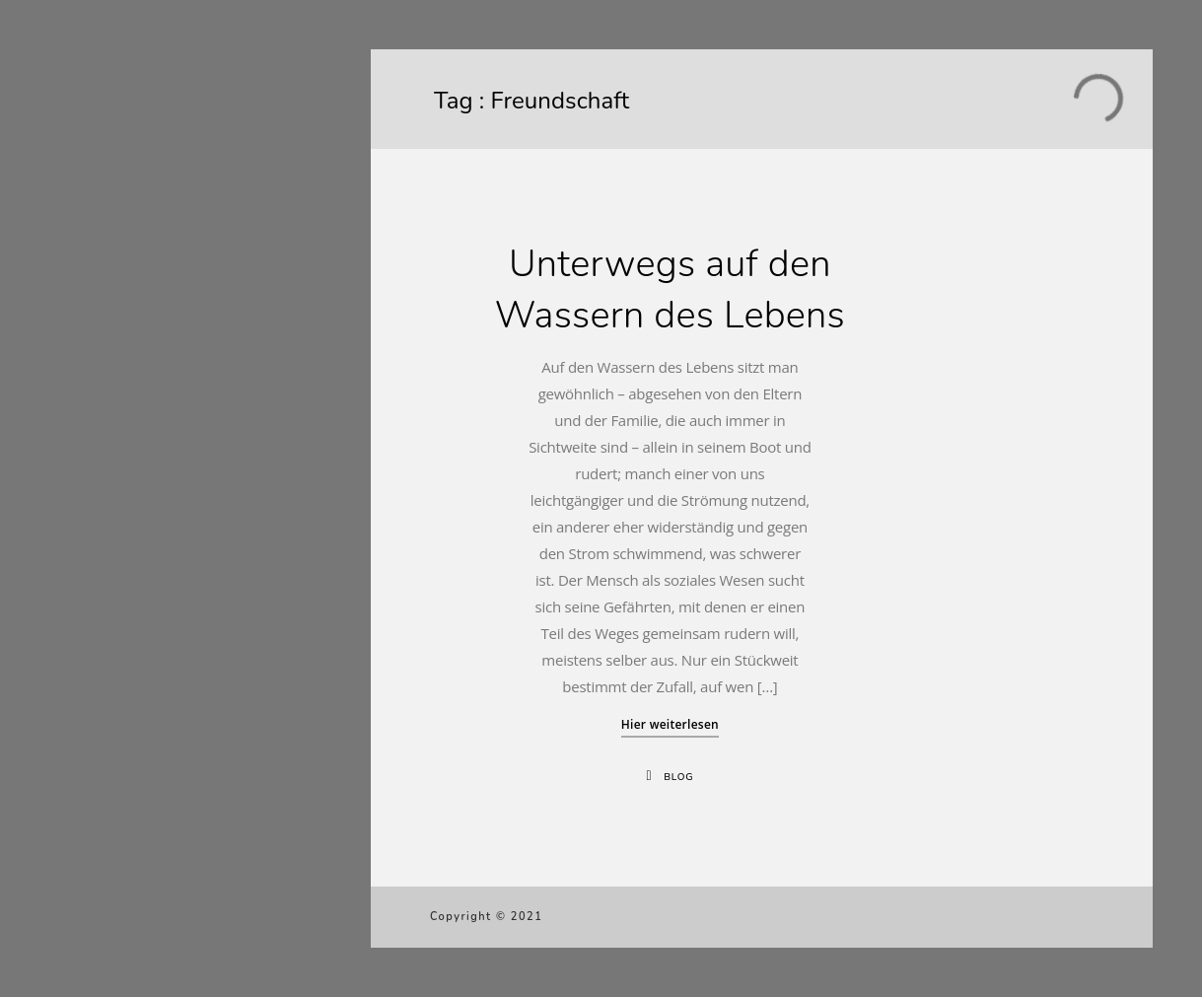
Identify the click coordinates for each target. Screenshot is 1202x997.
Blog (678, 777)
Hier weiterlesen (670, 724)
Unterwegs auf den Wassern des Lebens (670, 289)
